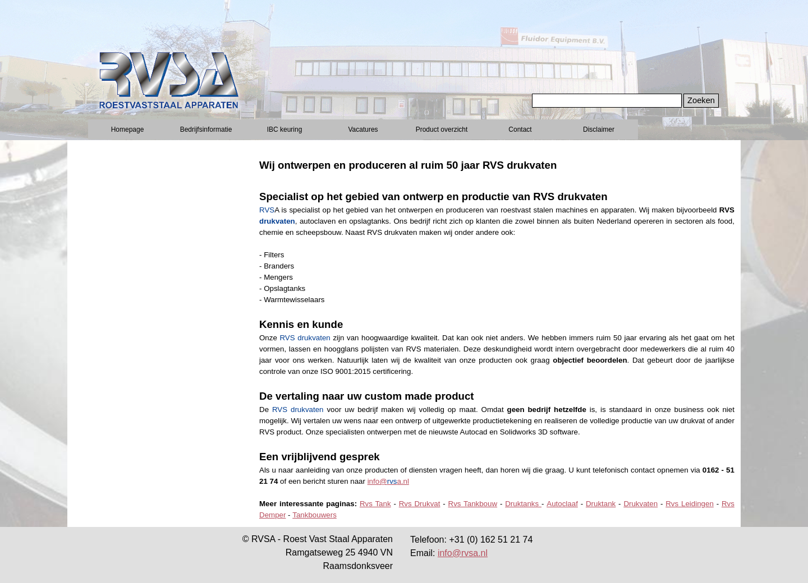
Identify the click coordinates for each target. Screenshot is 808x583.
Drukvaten (640, 503)
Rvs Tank (375, 503)
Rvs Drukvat (419, 503)
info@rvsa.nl (463, 553)
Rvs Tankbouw (473, 503)
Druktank (601, 503)
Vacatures (363, 129)
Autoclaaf (562, 503)
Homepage (127, 129)
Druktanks (523, 503)
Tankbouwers (314, 515)
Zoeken (701, 100)
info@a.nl (388, 481)
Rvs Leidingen (689, 503)
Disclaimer (598, 129)
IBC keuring (284, 129)
